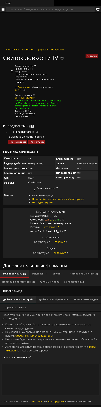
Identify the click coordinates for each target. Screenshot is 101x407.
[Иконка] (8, 68)
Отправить (59, 242)
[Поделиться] (98, 9)
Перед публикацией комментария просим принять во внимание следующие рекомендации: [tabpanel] (50, 358)
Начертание (57, 49)
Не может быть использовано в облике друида (58, 198)
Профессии (43, 49)
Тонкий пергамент (24, 79)
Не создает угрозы (42, 202)
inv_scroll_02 (49, 227)
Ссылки (93, 56)
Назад (7, 3)
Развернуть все (18, 142)
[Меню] (3, 9)
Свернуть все (37, 142)
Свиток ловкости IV (23, 95)
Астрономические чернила (27, 136)
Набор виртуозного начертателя (31, 74)
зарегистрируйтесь (56, 401)
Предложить (59, 253)
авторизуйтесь (37, 401)
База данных (12, 49)
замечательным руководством (33, 335)
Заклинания (28, 49)
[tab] (14, 274)
